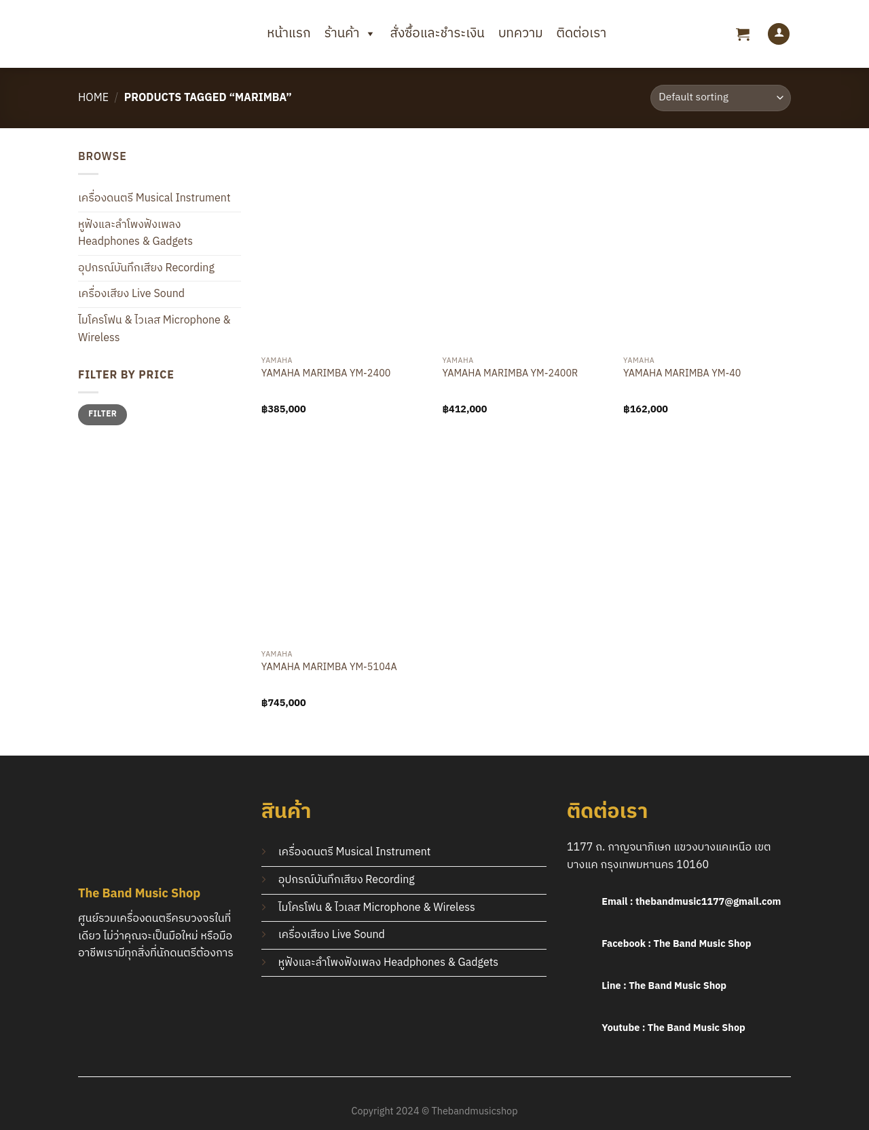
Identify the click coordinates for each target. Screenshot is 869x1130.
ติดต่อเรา (581, 33)
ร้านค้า (351, 34)
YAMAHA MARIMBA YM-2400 (326, 375)
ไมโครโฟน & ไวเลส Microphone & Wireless (154, 329)
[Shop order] (720, 98)
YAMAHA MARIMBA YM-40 (682, 375)
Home (93, 98)
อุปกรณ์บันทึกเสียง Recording (146, 268)
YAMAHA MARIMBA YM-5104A (329, 668)
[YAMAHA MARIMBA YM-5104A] (345, 542)
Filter (102, 414)
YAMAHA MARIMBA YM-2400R (510, 375)
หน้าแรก (288, 33)
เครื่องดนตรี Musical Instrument (154, 198)
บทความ (520, 33)
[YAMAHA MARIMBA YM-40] (707, 249)
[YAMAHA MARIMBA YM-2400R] (526, 249)
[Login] (779, 34)
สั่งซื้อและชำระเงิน (437, 33)
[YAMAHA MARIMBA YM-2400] (345, 249)
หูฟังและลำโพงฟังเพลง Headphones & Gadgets (135, 234)
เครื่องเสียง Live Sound (131, 294)
